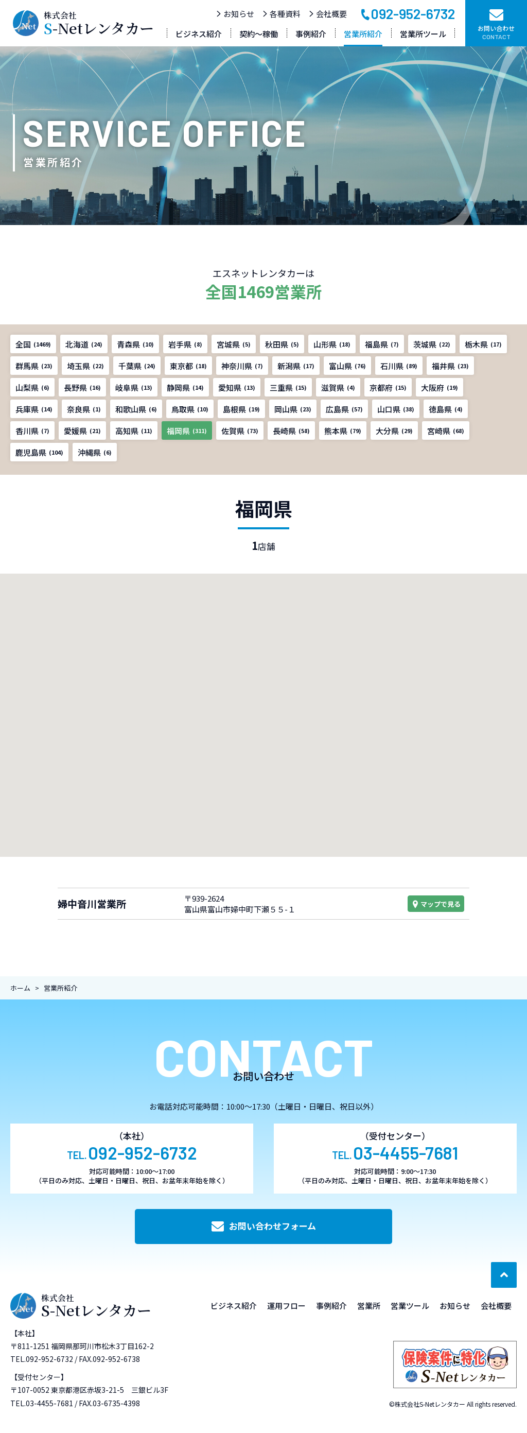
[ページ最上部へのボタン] (504, 1275)
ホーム (20, 988)
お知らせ (235, 13)
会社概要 (327, 13)
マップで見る (436, 904)
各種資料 (281, 13)
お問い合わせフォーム (264, 1225)
